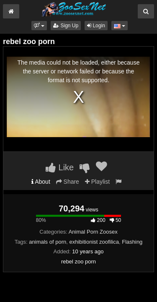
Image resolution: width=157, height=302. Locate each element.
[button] (39, 25)
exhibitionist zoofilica (94, 242)
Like (60, 167)
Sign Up (65, 26)
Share (67, 181)
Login (96, 26)
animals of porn (47, 242)
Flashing (132, 242)
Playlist (97, 181)
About (40, 181)
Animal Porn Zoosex (93, 232)
